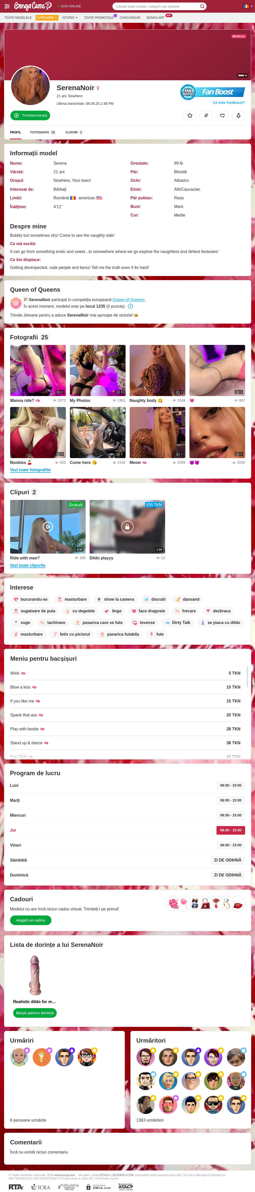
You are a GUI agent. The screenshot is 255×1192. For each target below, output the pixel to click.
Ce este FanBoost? (229, 103)
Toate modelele (18, 17)
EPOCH (104, 1175)
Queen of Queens (128, 300)
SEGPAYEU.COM (123, 1175)
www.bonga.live (64, 1175)
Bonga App (157, 17)
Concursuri (130, 17)
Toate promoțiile (100, 17)
